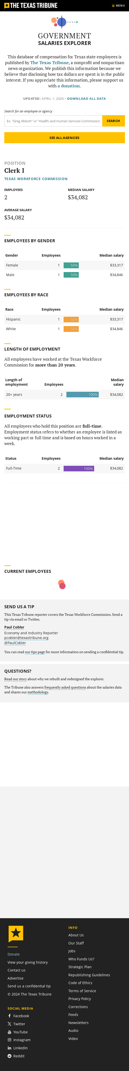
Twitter (16, 1023)
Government (64, 35)
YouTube (18, 1032)
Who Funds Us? (81, 959)
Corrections (78, 1006)
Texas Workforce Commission (36, 178)
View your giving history (28, 962)
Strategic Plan (80, 966)
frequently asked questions (65, 687)
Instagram (19, 1039)
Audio (73, 1030)
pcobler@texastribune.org (26, 637)
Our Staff (76, 943)
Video (73, 1038)
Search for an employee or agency (28, 111)
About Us (76, 935)
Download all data (86, 98)
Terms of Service (82, 990)
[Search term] (53, 121)
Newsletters (78, 1022)
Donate (14, 954)
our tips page (35, 652)
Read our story (15, 679)
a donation (69, 86)
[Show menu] (118, 5)
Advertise (15, 978)
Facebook (18, 1015)
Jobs (71, 950)
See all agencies (64, 137)
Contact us (16, 970)
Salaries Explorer (64, 43)
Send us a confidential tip (29, 986)
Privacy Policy (79, 998)
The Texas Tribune (49, 62)
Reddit (16, 1056)
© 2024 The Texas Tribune (29, 994)
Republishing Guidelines (89, 974)
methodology (38, 692)
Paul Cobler (14, 627)
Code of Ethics (80, 982)
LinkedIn (18, 1047)
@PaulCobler (15, 642)
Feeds (73, 1014)
